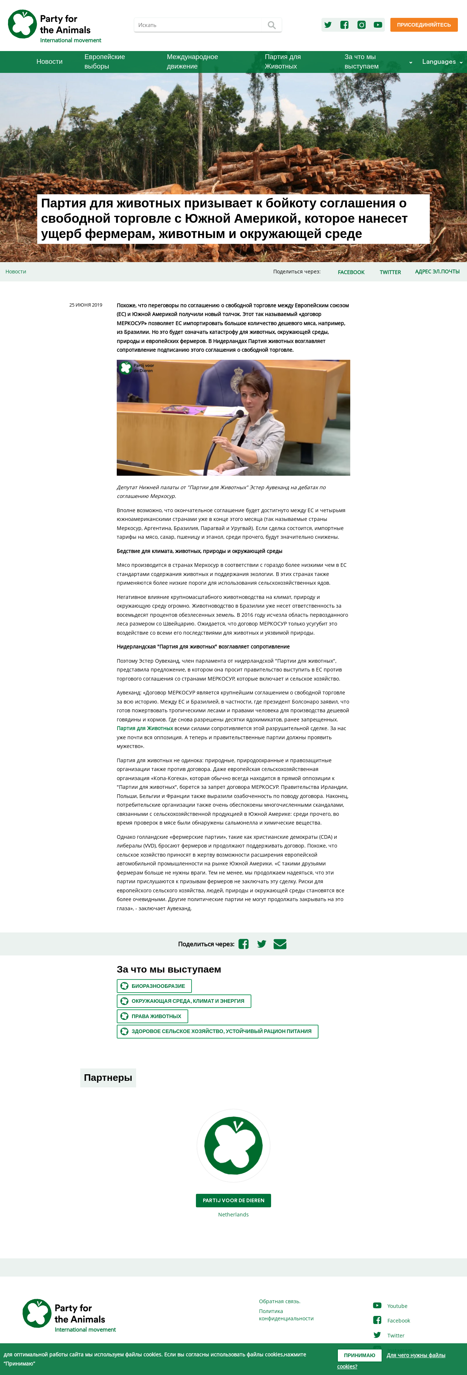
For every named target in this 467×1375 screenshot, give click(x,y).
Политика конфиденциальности (286, 1315)
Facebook (391, 1320)
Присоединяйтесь (424, 25)
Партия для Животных (283, 62)
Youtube (390, 1305)
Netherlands (233, 1163)
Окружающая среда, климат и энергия (182, 1001)
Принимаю (359, 1355)
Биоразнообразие (152, 986)
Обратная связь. (280, 1301)
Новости (49, 61)
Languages (439, 61)
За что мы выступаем (362, 62)
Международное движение (192, 62)
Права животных (150, 1016)
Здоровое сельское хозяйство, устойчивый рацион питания (216, 1031)
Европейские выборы (105, 62)
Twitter (388, 1335)
